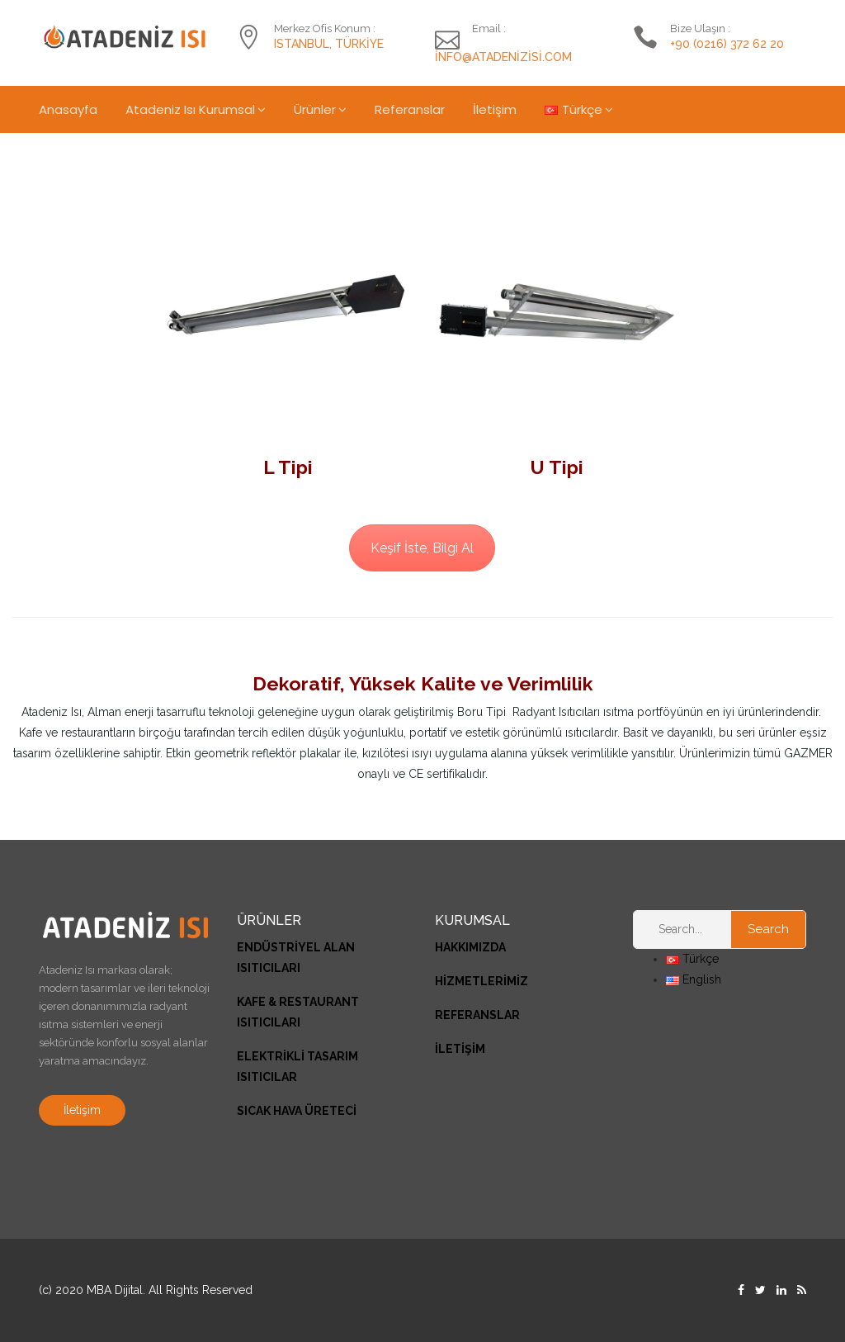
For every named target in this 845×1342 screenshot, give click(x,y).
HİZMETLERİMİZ (481, 981)
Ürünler (315, 109)
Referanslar (410, 109)
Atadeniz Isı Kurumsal (190, 109)
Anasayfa (68, 109)
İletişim (495, 109)
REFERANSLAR (477, 1015)
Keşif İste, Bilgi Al (422, 548)
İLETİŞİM (460, 1048)
